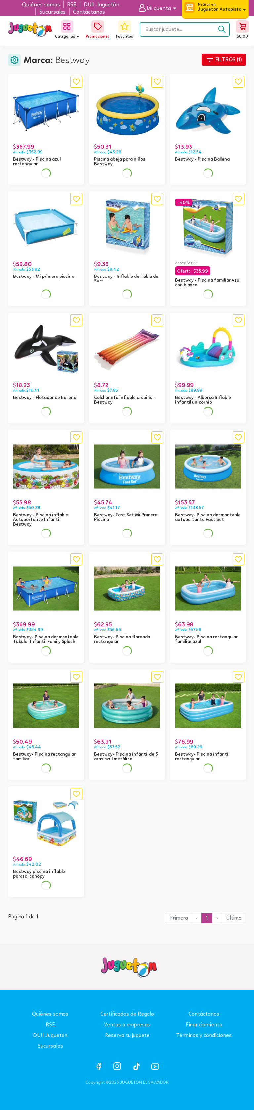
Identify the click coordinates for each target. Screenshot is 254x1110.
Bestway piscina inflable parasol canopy (39, 874)
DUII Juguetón (50, 1035)
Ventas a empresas (127, 1024)
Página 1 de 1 (23, 916)
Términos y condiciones (204, 1035)
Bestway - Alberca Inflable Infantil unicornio (203, 400)
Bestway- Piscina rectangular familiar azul (206, 639)
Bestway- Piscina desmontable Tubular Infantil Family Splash (46, 639)
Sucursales (50, 1046)
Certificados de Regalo (127, 1014)
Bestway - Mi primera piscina (43, 276)
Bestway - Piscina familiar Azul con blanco (207, 282)
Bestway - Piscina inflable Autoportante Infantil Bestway (40, 519)
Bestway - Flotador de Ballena (44, 397)
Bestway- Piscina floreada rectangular (122, 639)
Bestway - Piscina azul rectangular (37, 161)
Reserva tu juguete (127, 1035)
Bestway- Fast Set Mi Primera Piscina (125, 517)
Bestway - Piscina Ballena (202, 159)
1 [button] (207, 918)
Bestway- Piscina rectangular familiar (44, 756)
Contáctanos (204, 1014)
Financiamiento (204, 1024)
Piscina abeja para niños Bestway (119, 161)
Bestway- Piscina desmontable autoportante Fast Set (208, 517)
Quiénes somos (50, 1014)
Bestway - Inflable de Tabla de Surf (126, 278)
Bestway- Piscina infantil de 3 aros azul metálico (126, 756)
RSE (50, 1024)
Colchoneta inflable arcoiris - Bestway (124, 400)
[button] (160, 8)
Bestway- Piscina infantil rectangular (202, 756)
